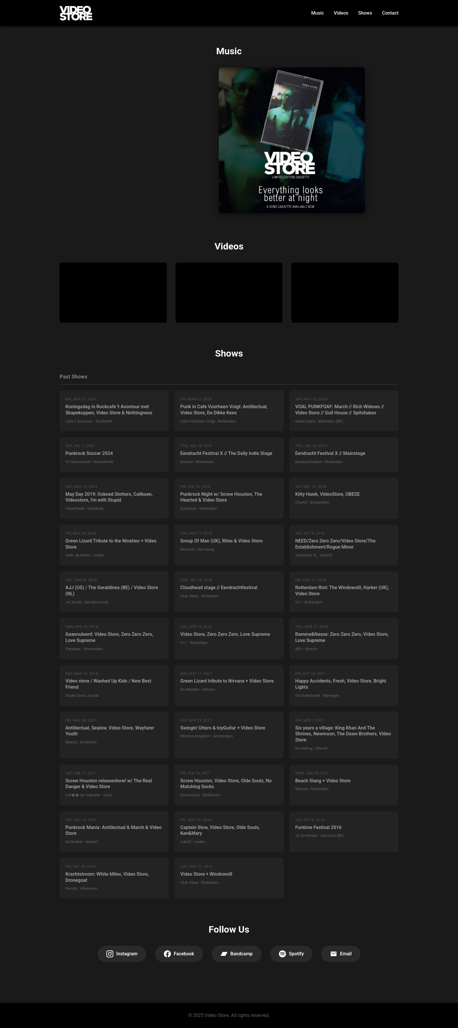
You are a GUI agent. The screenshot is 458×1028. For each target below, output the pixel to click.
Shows (365, 13)
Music (317, 13)
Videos (341, 13)
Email (341, 953)
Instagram (122, 953)
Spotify (291, 953)
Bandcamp (237, 953)
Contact (390, 13)
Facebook (179, 953)
